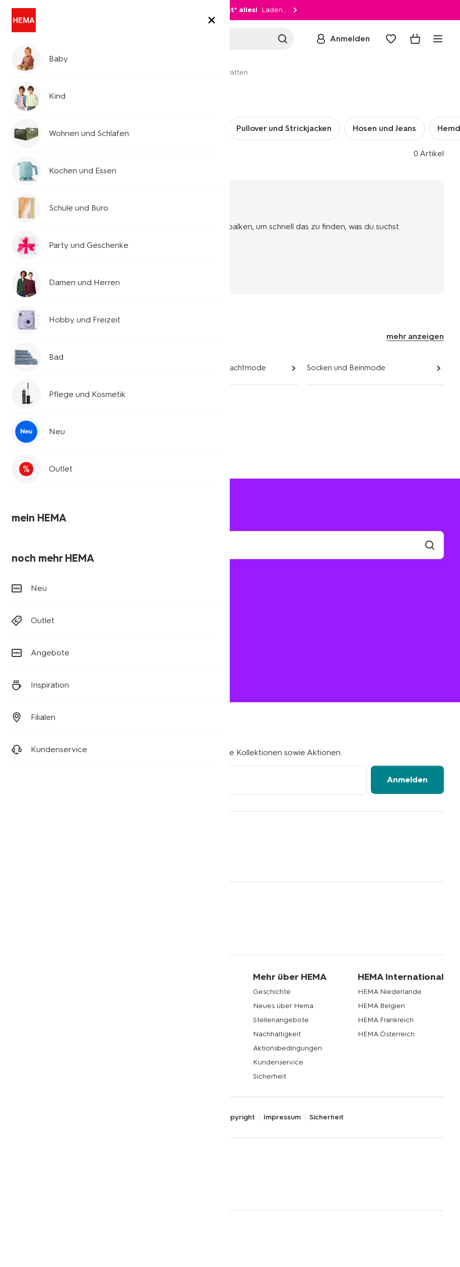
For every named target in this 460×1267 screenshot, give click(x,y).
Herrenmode (139, 72)
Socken (110, 128)
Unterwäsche (50, 128)
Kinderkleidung (41, 1006)
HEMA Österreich (386, 1034)
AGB (168, 1117)
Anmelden (407, 779)
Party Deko (34, 1034)
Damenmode (39, 367)
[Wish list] (391, 39)
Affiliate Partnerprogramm (178, 1006)
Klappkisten (35, 1048)
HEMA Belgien (381, 1006)
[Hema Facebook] (24, 857)
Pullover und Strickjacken (284, 128)
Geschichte (272, 991)
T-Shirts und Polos (180, 128)
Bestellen (39, 626)
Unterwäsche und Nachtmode (213, 367)
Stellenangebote (281, 1020)
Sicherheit (269, 1076)
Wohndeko (34, 1020)
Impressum (282, 1117)
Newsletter (155, 991)
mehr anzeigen (415, 336)
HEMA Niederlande (390, 991)
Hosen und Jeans (384, 128)
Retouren (39, 612)
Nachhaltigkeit (277, 1034)
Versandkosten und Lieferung (77, 598)
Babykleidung (38, 991)
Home (26, 72)
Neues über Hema (283, 1006)
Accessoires (36, 401)
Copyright (238, 1117)
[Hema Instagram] (44, 857)
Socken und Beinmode (345, 367)
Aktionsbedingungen (287, 1048)
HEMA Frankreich (386, 1020)
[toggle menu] (438, 39)
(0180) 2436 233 (45, 671)
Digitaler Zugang (44, 1117)
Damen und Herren (76, 72)
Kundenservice (278, 1062)
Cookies (198, 1117)
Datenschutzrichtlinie (117, 1117)
